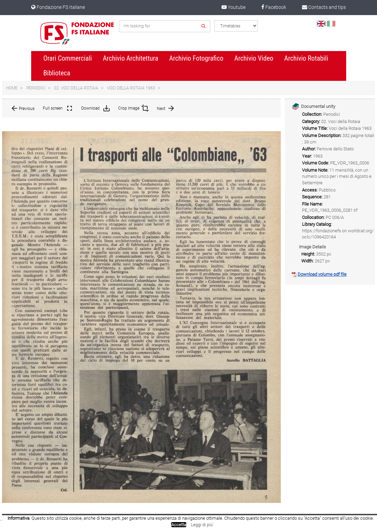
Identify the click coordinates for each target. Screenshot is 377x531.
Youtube (234, 7)
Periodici (35, 88)
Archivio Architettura (130, 58)
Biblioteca (56, 73)
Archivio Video (253, 58)
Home (11, 88)
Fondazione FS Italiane (58, 7)
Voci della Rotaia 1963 (131, 88)
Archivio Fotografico (196, 58)
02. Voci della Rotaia (76, 88)
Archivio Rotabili (306, 58)
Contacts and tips (324, 7)
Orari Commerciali (67, 58)
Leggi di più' (202, 524)
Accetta (178, 524)
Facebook (273, 7)
